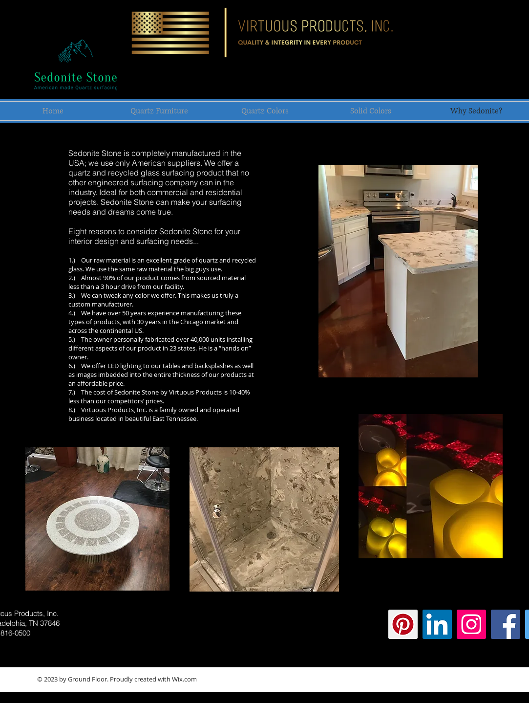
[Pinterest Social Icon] (403, 624)
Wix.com (184, 679)
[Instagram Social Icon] (471, 624)
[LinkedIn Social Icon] (437, 624)
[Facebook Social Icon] (505, 624)
